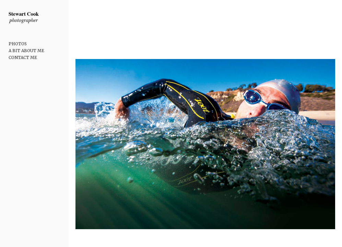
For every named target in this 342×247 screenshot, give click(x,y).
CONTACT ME (23, 57)
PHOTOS (18, 43)
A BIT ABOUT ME (26, 50)
